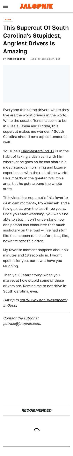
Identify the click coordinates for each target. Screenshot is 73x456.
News (8, 19)
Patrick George (16, 59)
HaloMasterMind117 (37, 151)
